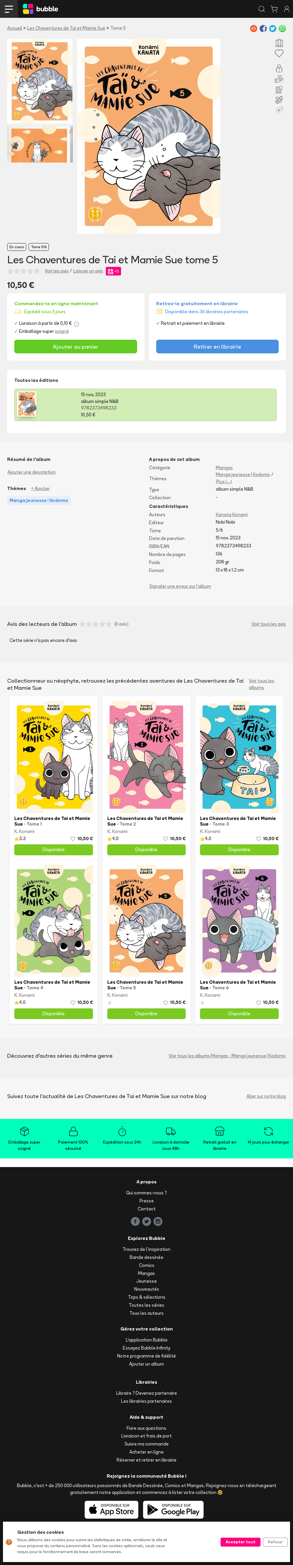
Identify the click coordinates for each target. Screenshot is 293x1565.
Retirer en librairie (217, 346)
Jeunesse (146, 1281)
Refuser (275, 1541)
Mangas (224, 467)
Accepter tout (240, 1541)
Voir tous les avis (269, 624)
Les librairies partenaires (146, 1401)
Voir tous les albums (261, 684)
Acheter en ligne (146, 1452)
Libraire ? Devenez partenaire (146, 1393)
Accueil (14, 28)
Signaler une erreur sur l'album (180, 586)
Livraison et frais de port (146, 1436)
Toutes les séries (146, 1305)
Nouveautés (146, 1289)
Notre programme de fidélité (146, 1356)
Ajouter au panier (75, 346)
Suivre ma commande (147, 1444)
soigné (62, 331)
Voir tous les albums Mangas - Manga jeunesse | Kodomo (227, 1056)
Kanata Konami (232, 514)
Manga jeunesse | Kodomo (243, 474)
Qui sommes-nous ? (146, 1193)
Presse (146, 1201)
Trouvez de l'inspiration (146, 1249)
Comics (146, 1265)
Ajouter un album (146, 1364)
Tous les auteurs (146, 1313)
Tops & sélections (146, 1297)
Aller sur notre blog (266, 1096)
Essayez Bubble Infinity (146, 1348)
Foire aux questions (146, 1428)
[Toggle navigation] (9, 9)
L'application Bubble (147, 1340)
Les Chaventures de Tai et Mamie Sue (66, 28)
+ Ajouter (40, 488)
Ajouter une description (31, 472)
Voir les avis (57, 271)
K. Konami (24, 831)
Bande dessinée (146, 1257)
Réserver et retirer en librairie (146, 1460)
